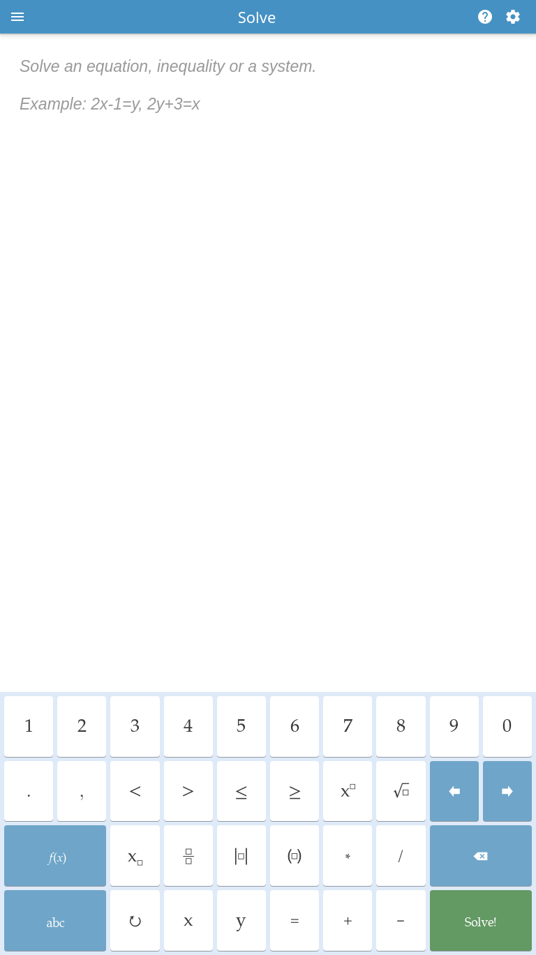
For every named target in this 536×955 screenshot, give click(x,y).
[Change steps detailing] (513, 16)
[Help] (482, 16)
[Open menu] (17, 16)
